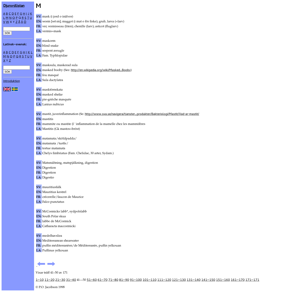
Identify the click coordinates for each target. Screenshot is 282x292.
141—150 (208, 279)
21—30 (60, 279)
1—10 (40, 279)
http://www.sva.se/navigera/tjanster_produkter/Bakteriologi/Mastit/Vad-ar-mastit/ (142, 114)
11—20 (49, 279)
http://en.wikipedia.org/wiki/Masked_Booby (101, 70)
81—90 (124, 279)
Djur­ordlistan (13, 5)
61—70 (103, 279)
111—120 (164, 279)
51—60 (92, 279)
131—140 (194, 279)
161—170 (238, 279)
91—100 (136, 279)
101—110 (149, 279)
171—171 (252, 279)
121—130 (179, 279)
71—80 (113, 279)
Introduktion (11, 81)
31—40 (71, 279)
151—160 (223, 279)
